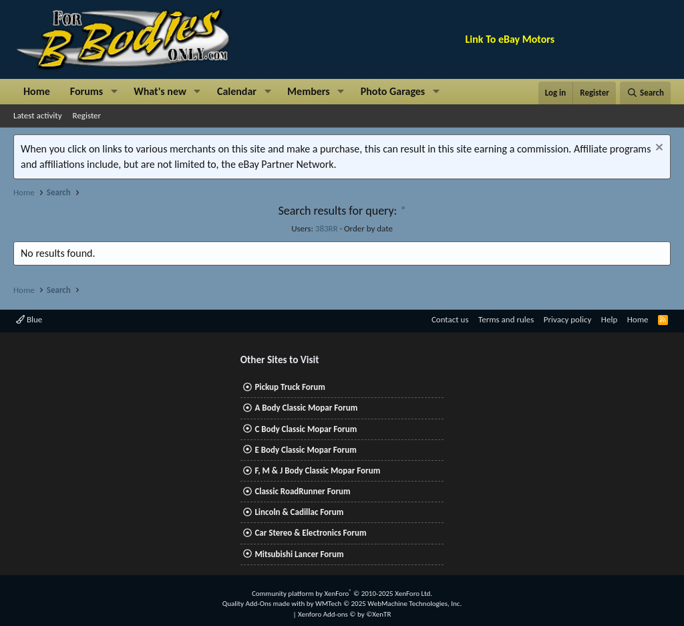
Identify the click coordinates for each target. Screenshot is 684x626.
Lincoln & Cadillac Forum (298, 512)
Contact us (450, 319)
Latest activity (37, 115)
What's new (160, 91)
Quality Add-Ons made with (264, 603)
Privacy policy (568, 319)
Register (87, 115)
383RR (326, 228)
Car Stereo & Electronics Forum (310, 533)
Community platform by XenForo (342, 593)
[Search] (645, 93)
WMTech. (388, 603)
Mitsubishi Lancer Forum (298, 554)
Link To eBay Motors (510, 39)
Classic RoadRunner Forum (302, 491)
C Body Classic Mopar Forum (305, 429)
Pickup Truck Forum (289, 387)
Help (609, 319)
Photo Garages (393, 91)
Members (308, 91)
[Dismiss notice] (657, 149)
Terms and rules (506, 319)
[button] (114, 91)
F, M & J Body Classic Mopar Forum (317, 470)
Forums (86, 91)
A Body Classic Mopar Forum (305, 408)
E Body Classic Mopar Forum (305, 450)
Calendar (236, 91)
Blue (29, 319)
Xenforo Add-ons (344, 614)
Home (36, 91)
